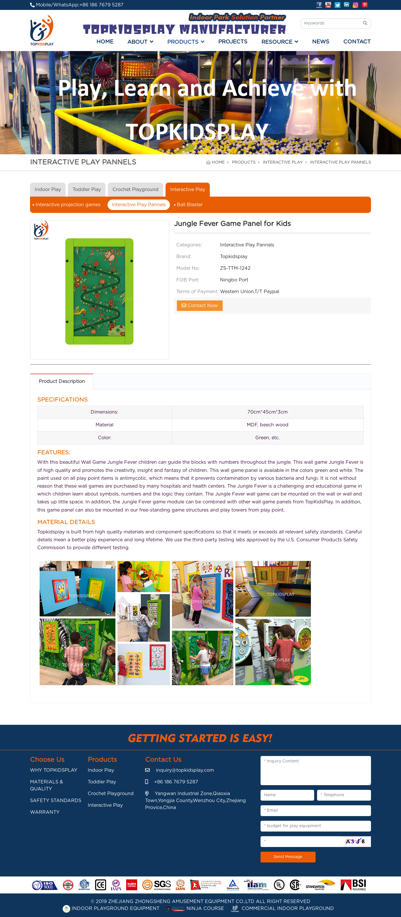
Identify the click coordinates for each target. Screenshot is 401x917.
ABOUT (137, 42)
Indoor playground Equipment (111, 908)
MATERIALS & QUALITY (46, 785)
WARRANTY (44, 812)
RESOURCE (276, 42)
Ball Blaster (190, 204)
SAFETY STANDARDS (55, 800)
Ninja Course (195, 908)
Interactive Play (187, 189)
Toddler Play (87, 189)
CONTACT (357, 42)
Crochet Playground (135, 189)
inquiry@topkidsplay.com (185, 770)
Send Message (288, 857)
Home (104, 42)
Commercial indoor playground (282, 908)
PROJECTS (232, 42)
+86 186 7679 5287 (102, 5)
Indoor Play (48, 189)
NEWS (320, 42)
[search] (365, 23)
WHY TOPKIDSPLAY (53, 770)
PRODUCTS (182, 42)
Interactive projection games (68, 204)
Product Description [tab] (62, 381)
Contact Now (200, 305)
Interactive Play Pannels (139, 204)
